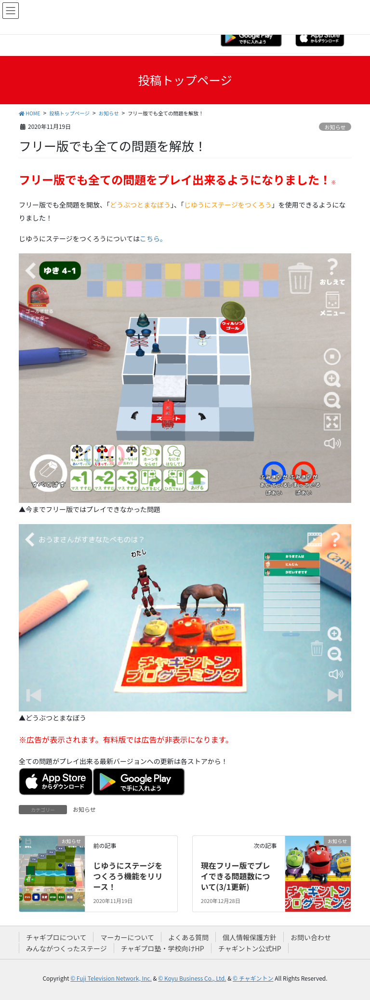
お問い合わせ (311, 937)
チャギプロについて (56, 937)
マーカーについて (127, 937)
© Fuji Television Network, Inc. (111, 978)
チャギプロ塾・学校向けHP (162, 948)
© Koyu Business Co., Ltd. (192, 978)
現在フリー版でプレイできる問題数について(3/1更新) (235, 876)
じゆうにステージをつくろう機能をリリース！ (127, 876)
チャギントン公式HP (249, 948)
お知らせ (335, 127)
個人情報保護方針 (250, 937)
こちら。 (153, 238)
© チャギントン (253, 978)
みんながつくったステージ (66, 948)
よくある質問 (188, 937)
